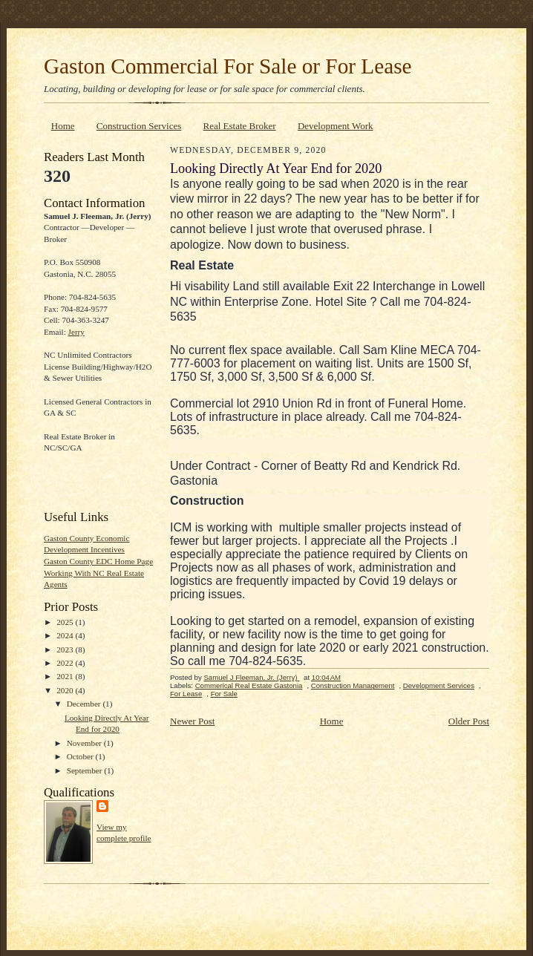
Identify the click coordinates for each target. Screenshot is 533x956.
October (81, 756)
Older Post (468, 721)
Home (63, 125)
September (86, 770)
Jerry (76, 331)
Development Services (438, 685)
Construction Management (353, 685)
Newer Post (192, 721)
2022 (65, 662)
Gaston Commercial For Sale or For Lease (228, 66)
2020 (65, 690)
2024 (65, 635)
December (85, 703)
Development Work (335, 125)
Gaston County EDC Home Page (98, 561)
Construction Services (139, 125)
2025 (65, 622)
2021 (65, 676)
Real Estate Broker (239, 125)
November (85, 743)
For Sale (224, 694)
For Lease (186, 694)
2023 (65, 649)
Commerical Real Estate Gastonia (249, 685)
